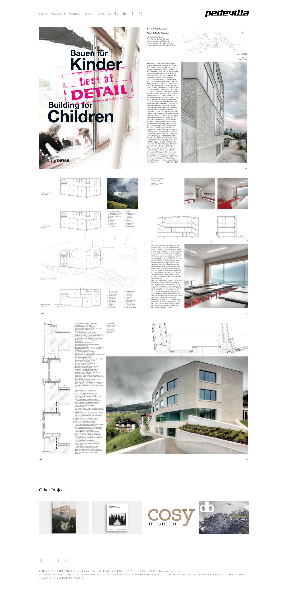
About (89, 13)
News (43, 13)
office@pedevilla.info (172, 570)
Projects (58, 13)
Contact (105, 13)
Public (74, 13)
